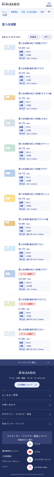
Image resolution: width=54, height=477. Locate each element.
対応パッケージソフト (13, 423)
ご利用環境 (6, 456)
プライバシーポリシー (11, 461)
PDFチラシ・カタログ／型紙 (16, 414)
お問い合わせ (9, 404)
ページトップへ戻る (27, 362)
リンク (5, 466)
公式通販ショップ (24, 384)
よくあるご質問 (10, 395)
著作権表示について (10, 451)
